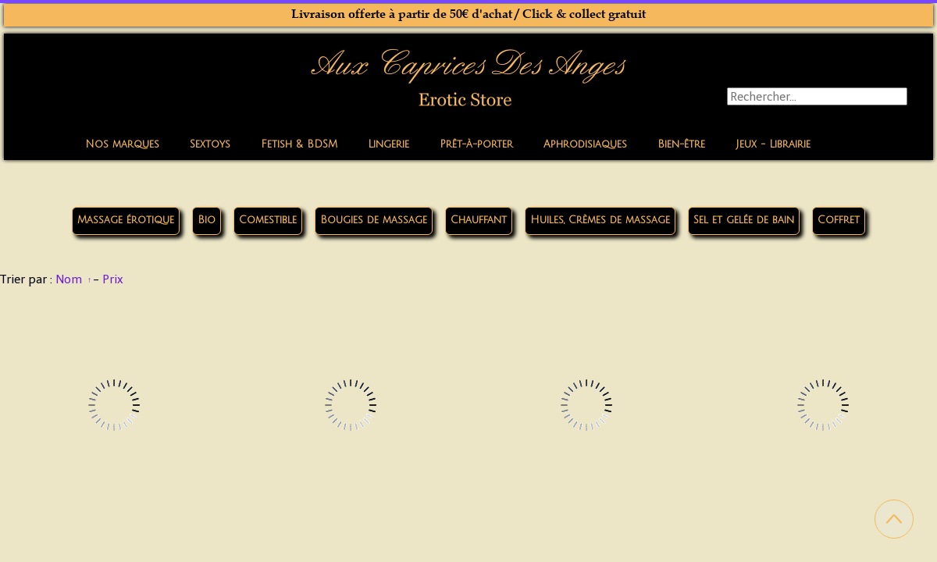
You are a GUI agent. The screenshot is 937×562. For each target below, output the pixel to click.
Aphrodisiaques (585, 144)
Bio (207, 220)
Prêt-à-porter (476, 144)
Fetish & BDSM (299, 144)
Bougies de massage (373, 220)
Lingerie (388, 144)
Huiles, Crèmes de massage (600, 220)
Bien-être (681, 144)
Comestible (268, 220)
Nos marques (122, 144)
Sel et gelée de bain (743, 220)
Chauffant (479, 220)
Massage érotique (125, 220)
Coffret (839, 220)
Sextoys (210, 144)
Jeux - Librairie (773, 144)
